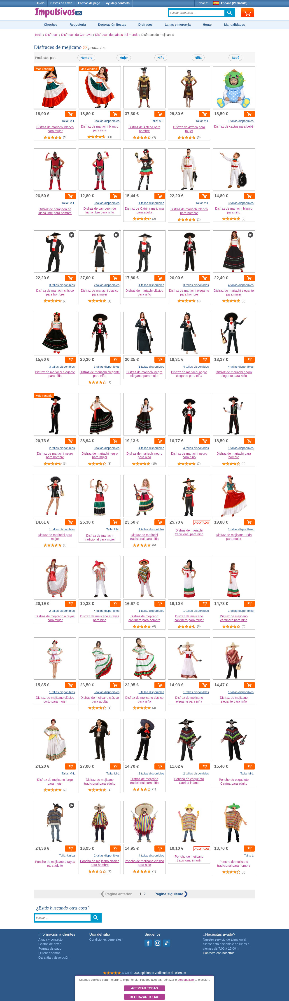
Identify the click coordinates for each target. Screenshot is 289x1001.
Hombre (86, 58)
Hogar (207, 24)
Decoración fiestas (112, 24)
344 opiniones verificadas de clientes (160, 973)
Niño (160, 58)
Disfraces (145, 24)
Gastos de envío (61, 3)
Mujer (123, 58)
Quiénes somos (49, 953)
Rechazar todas (144, 997)
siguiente (171, 894)
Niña (198, 58)
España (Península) (231, 3)
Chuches (50, 24)
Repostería (78, 24)
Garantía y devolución (53, 957)
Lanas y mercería (178, 24)
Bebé (235, 58)
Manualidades (234, 24)
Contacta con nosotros (218, 953)
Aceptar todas (144, 988)
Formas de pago (89, 3)
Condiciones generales (105, 939)
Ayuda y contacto (118, 3)
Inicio (40, 3)
